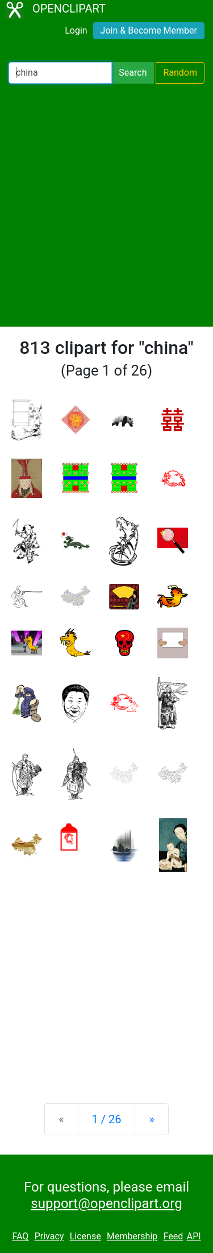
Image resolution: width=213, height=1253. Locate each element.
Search (133, 72)
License (85, 1236)
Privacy (49, 1236)
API (194, 1236)
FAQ (20, 1236)
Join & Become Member (149, 30)
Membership (132, 1236)
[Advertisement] (106, 205)
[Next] (151, 1119)
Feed (173, 1236)
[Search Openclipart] (60, 73)
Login (76, 30)
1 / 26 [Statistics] (107, 1119)
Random (180, 72)
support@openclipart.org (106, 1203)
